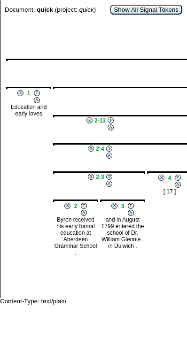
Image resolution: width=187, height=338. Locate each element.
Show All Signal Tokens (146, 9)
